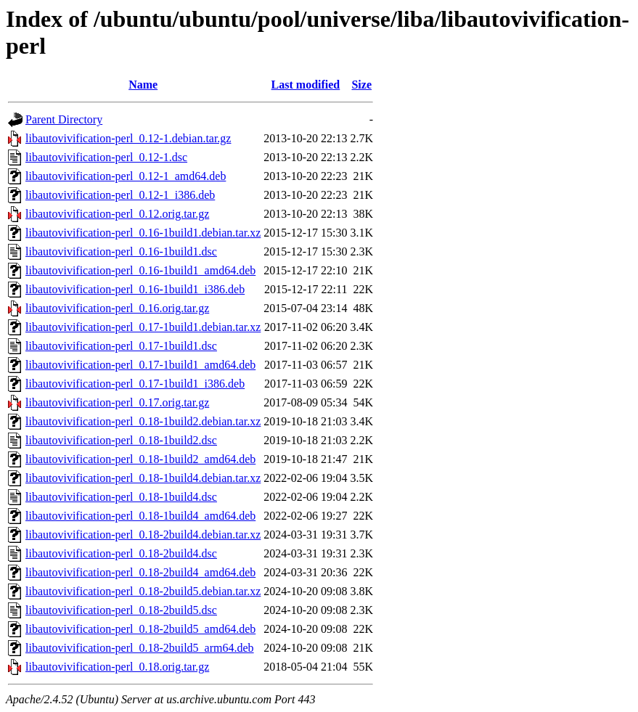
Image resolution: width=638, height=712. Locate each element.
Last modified (305, 84)
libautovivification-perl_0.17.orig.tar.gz (117, 402)
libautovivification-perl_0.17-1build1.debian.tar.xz (143, 327)
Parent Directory (63, 119)
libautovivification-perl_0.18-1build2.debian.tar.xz (143, 421)
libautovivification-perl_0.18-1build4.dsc (121, 497)
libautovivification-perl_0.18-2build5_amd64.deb (140, 629)
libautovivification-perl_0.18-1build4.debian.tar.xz (143, 478)
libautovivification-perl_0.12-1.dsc (106, 157)
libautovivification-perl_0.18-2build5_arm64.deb (139, 648)
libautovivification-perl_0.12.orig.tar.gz (117, 214)
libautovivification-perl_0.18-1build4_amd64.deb (140, 516)
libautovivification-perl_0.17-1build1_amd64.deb (140, 365)
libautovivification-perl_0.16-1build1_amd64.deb (140, 270)
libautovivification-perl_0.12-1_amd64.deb (125, 176)
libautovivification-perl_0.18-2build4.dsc (121, 553)
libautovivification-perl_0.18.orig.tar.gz (117, 666)
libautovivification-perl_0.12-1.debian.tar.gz (128, 138)
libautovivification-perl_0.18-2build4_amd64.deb (140, 572)
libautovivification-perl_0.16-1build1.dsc (121, 251)
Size (361, 84)
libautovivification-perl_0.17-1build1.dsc (121, 346)
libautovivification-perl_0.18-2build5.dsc (121, 610)
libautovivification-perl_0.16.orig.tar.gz (117, 308)
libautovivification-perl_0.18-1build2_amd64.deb (140, 459)
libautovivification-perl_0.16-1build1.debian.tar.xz (143, 232)
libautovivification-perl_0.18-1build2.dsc (121, 440)
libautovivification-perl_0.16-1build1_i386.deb (135, 289)
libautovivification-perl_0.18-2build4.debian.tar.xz (143, 534)
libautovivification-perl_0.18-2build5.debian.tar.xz (143, 591)
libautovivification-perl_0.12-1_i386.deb (120, 195)
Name (143, 84)
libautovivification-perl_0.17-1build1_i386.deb (135, 383)
